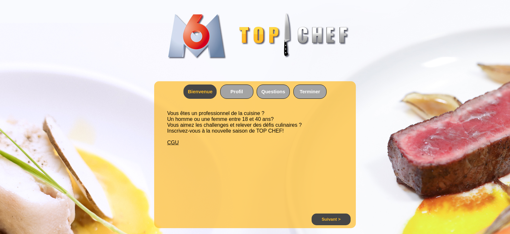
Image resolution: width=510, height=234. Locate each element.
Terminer (310, 91)
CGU (173, 142)
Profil (237, 91)
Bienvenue (200, 91)
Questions (273, 91)
